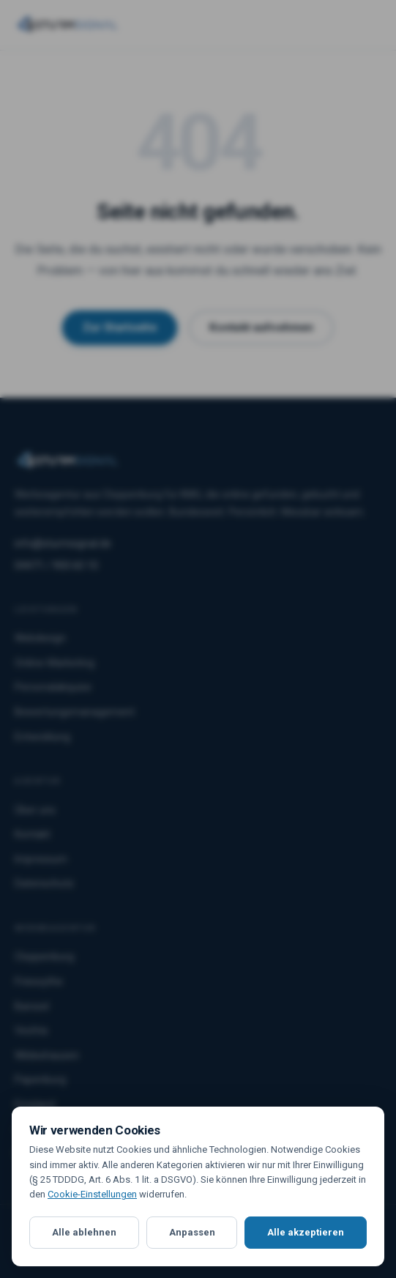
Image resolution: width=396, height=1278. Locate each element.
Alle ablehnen (84, 1232)
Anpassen (192, 1232)
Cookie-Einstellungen (92, 1194)
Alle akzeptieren (305, 1232)
